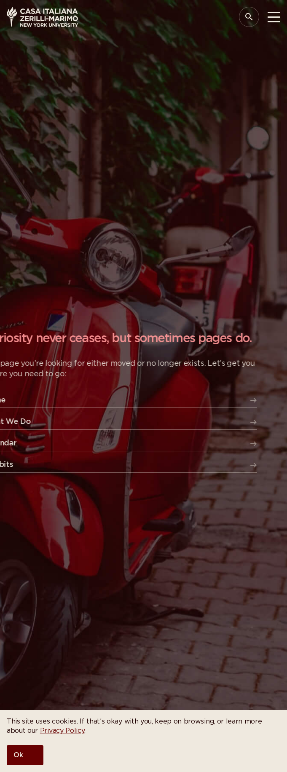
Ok (18, 755)
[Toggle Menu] (274, 17)
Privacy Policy (62, 730)
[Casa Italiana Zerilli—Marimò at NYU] (42, 17)
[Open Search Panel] (249, 17)
